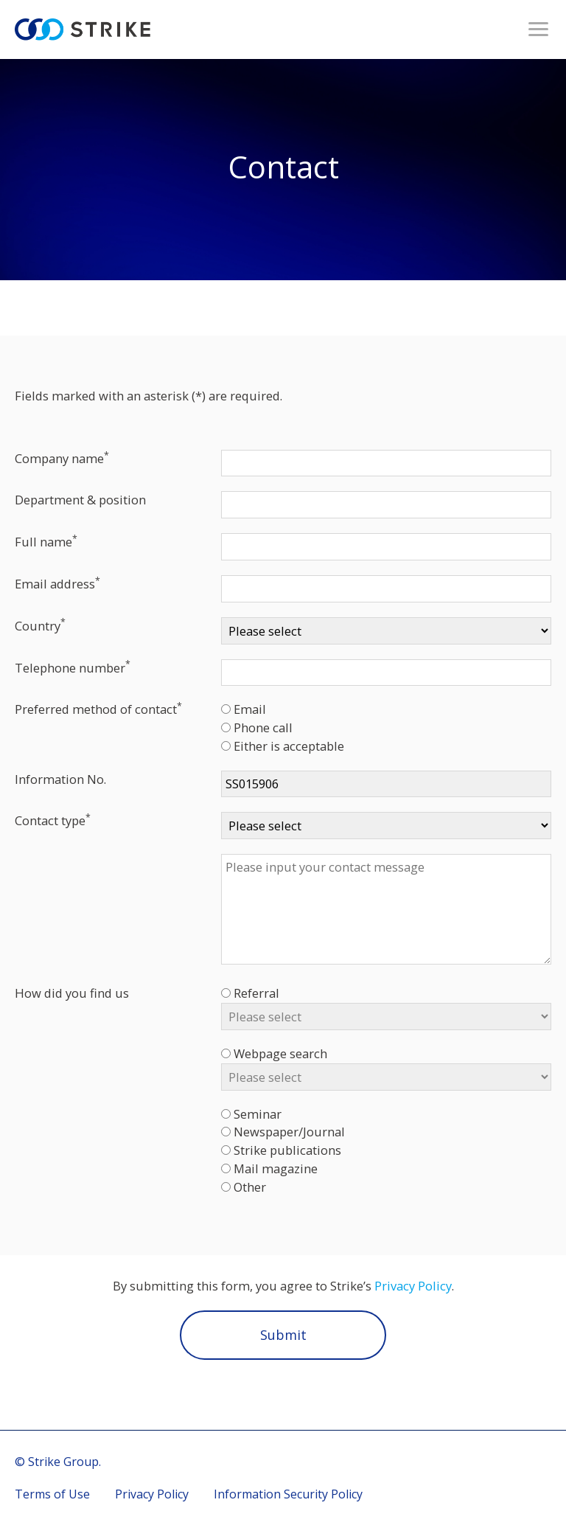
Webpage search (280, 1053)
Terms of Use (52, 1494)
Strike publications (287, 1150)
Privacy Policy (413, 1285)
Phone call (263, 727)
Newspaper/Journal (289, 1131)
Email (250, 709)
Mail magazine (276, 1168)
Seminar (258, 1113)
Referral (256, 992)
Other (250, 1186)
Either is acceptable (289, 745)
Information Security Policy (288, 1494)
